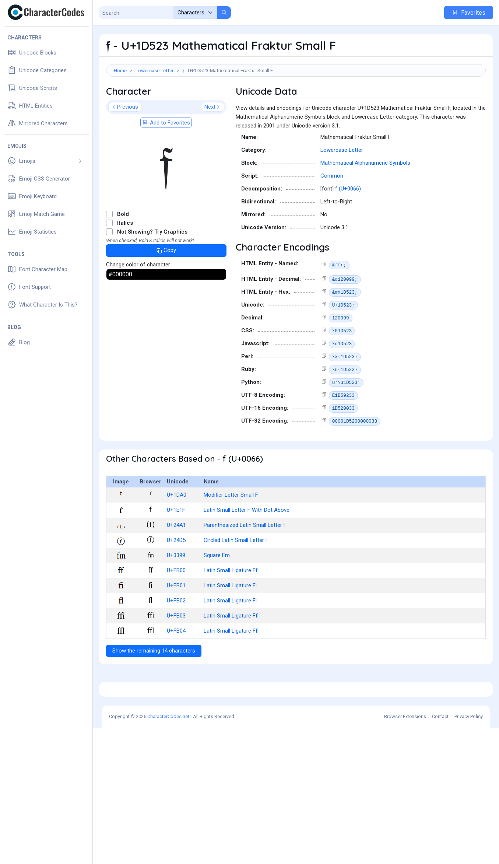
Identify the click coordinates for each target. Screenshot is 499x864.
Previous (125, 140)
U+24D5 (176, 573)
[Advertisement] (296, 100)
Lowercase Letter (155, 70)
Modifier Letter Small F (231, 528)
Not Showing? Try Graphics (152, 265)
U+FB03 (176, 649)
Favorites (468, 12)
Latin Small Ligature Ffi (231, 649)
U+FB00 (176, 603)
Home (120, 70)
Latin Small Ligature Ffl (231, 664)
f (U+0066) (348, 221)
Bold (123, 247)
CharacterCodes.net (168, 853)
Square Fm (217, 588)
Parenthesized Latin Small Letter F (245, 558)
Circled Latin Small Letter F (236, 573)
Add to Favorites (166, 156)
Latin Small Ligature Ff (231, 603)
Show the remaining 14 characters (153, 684)
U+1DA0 (176, 528)
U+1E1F (176, 543)
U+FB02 (176, 633)
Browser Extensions (405, 853)
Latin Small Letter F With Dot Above (246, 543)
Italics (125, 256)
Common (331, 209)
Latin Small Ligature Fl (230, 633)
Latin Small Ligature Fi (230, 618)
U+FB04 (176, 664)
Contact (440, 853)
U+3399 (176, 588)
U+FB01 (176, 618)
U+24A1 (176, 558)
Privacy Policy (468, 853)
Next (212, 140)
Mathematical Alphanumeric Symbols (365, 196)
